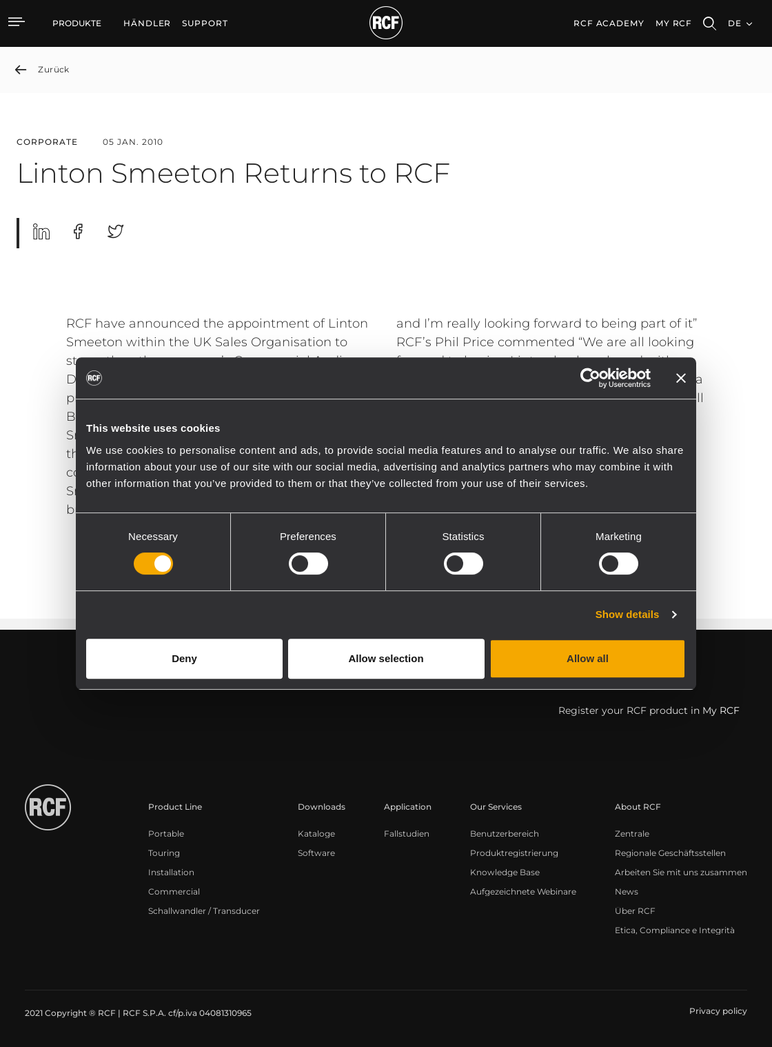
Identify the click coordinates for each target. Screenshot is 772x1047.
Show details (628, 614)
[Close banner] (681, 378)
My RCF (674, 23)
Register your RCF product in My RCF (649, 710)
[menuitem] (147, 23)
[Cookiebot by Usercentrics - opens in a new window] (590, 378)
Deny (184, 658)
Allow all (588, 658)
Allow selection (385, 658)
